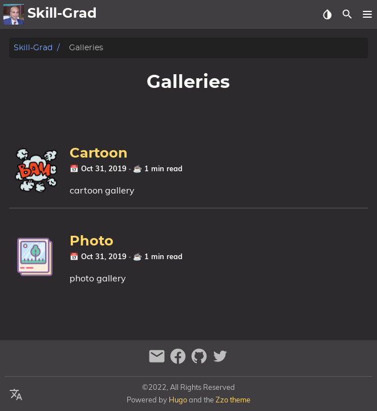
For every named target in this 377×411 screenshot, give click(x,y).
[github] (200, 361)
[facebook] (179, 361)
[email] (158, 361)
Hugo (178, 399)
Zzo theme (233, 399)
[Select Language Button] (16, 395)
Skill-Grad (33, 47)
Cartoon (99, 153)
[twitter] (220, 361)
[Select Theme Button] (327, 14)
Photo (91, 241)
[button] (367, 14)
